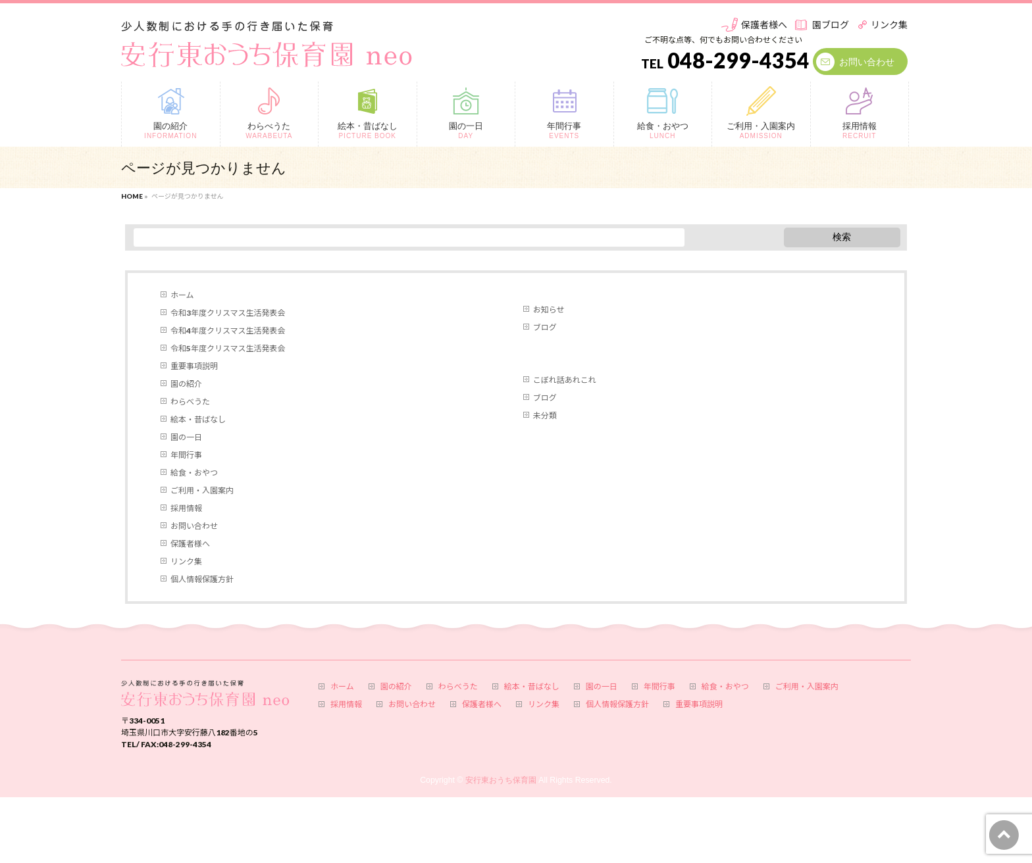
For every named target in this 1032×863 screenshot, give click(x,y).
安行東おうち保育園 (500, 780)
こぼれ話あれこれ (564, 380)
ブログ (545, 327)
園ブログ (830, 24)
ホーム (182, 295)
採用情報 (186, 508)
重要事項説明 (194, 366)
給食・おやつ (194, 473)
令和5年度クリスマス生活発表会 (227, 348)
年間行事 (186, 455)
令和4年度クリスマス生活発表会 (227, 330)
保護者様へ (764, 24)
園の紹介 (186, 384)
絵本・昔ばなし (198, 419)
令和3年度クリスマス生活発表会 (227, 313)
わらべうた (190, 402)
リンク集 (889, 24)
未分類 (545, 415)
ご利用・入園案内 (202, 490)
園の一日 (186, 437)
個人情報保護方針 (202, 579)
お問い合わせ (866, 61)
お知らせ (549, 309)
